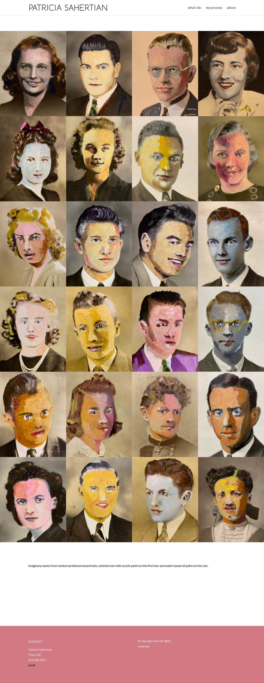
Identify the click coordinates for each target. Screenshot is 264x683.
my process (214, 8)
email (31, 665)
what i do (194, 8)
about (231, 8)
